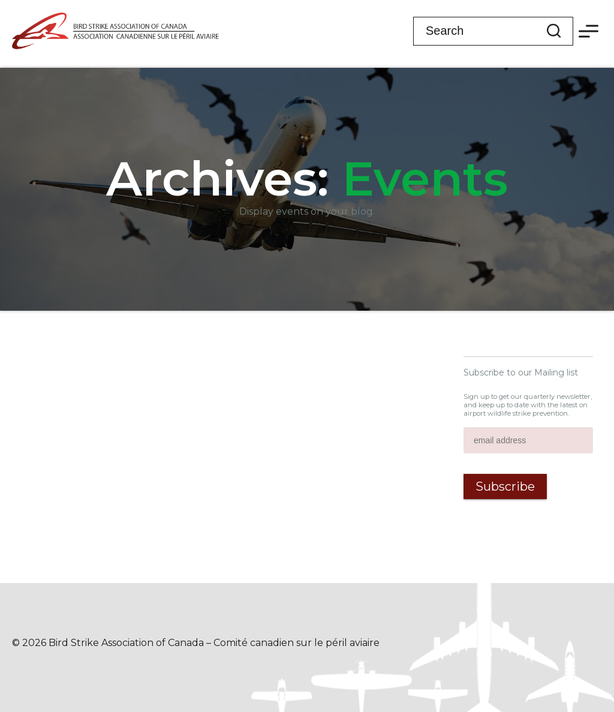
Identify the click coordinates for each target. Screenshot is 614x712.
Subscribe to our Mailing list (520, 372)
